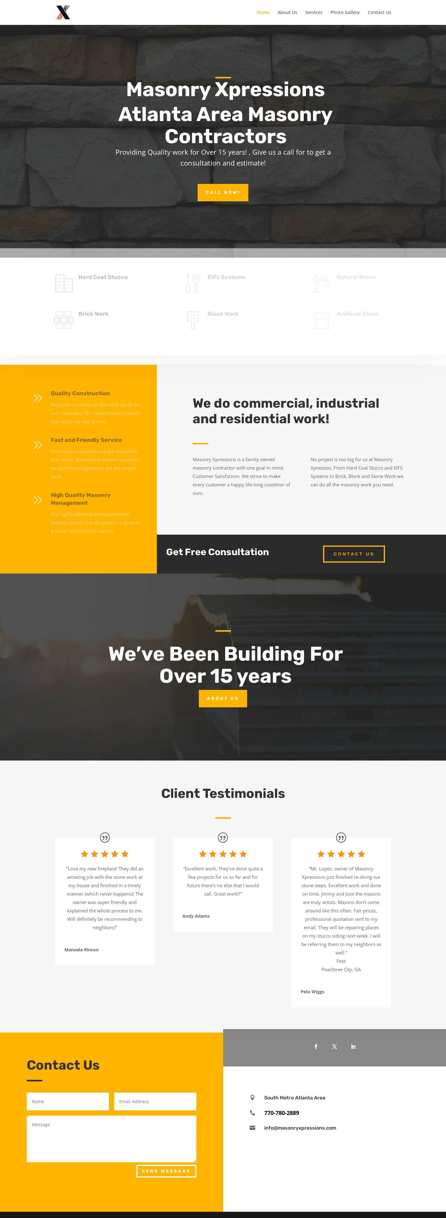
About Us (287, 12)
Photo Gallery (345, 12)
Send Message (166, 1171)
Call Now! (223, 192)
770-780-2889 (281, 1113)
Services (313, 12)
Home (263, 12)
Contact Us (379, 12)
